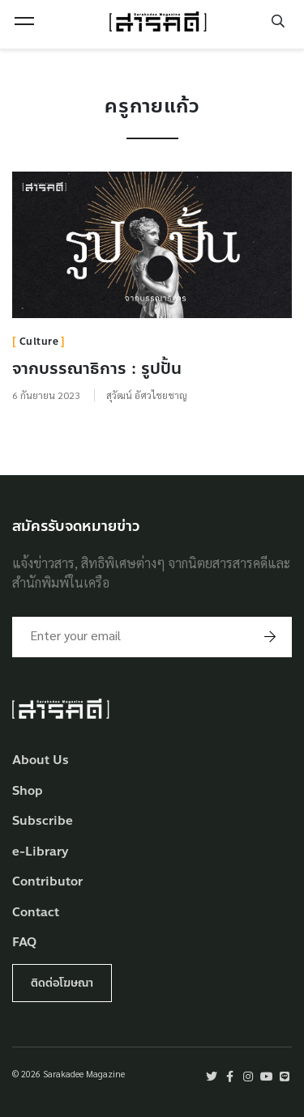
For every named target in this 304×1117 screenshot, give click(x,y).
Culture (39, 341)
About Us (40, 760)
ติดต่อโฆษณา (62, 983)
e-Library (40, 852)
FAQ (24, 942)
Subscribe (42, 821)
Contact (35, 912)
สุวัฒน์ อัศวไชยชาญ (146, 395)
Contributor (47, 882)
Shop (27, 791)
